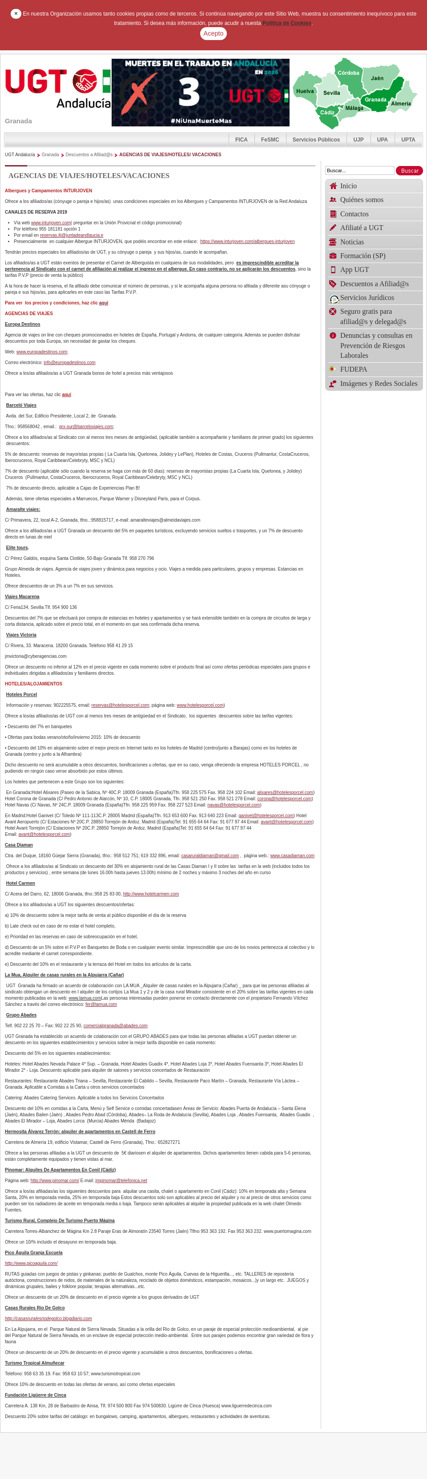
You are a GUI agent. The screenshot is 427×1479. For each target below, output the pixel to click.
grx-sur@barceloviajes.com (86, 426)
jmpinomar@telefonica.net (121, 1180)
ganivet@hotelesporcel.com (266, 815)
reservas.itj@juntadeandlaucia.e (71, 235)
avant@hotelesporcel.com (286, 821)
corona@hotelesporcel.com (285, 798)
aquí (104, 302)
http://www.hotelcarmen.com (151, 893)
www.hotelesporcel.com (200, 705)
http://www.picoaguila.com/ (31, 1263)
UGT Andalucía (20, 154)
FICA (241, 140)
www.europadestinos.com (41, 351)
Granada (50, 154)
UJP (358, 140)
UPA (382, 140)
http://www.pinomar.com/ (55, 1180)
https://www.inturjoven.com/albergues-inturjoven (247, 241)
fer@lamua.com (101, 1004)
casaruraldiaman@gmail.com (210, 855)
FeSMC (270, 140)
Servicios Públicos (316, 140)
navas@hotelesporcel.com (233, 804)
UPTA (408, 140)
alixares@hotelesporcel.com (285, 792)
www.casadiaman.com (292, 855)
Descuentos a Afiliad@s (89, 154)
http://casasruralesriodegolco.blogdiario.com (48, 1318)
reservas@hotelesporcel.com (120, 705)
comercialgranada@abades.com (116, 1025)
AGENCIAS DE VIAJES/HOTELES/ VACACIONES (170, 154)
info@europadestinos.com (69, 362)
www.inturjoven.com (51, 222)
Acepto (214, 33)
